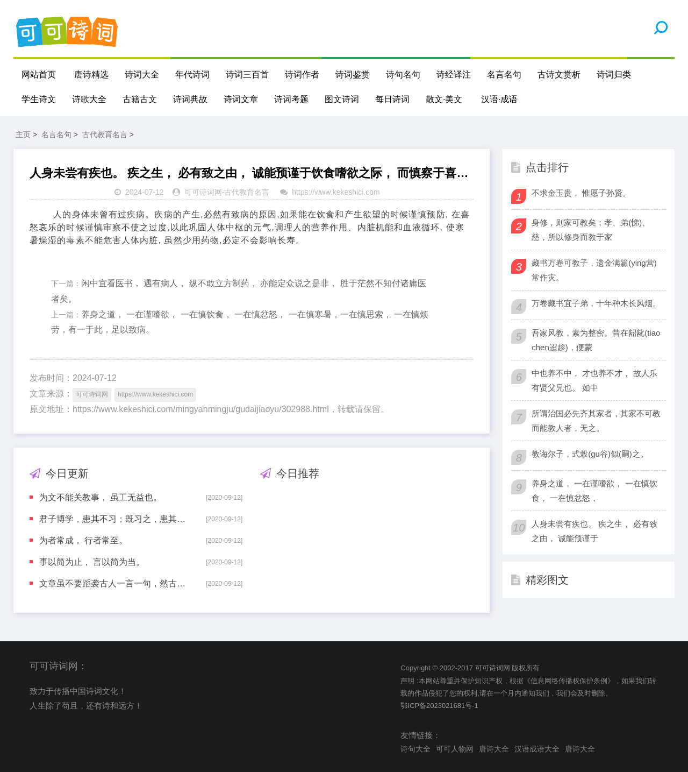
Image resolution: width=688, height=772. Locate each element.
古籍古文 (140, 99)
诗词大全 (142, 74)
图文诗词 (342, 99)
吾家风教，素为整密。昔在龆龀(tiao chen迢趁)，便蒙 (596, 340)
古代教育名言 (104, 134)
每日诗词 (392, 99)
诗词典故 (190, 99)
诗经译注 (453, 74)
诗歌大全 (89, 99)
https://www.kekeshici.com (335, 192)
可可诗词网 (203, 192)
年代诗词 (192, 74)
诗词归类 (614, 74)
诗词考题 (291, 99)
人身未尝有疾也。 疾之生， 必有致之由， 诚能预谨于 (594, 531)
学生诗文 (39, 99)
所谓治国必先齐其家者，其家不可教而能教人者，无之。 (596, 421)
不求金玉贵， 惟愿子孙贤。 (581, 192)
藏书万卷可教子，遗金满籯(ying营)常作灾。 (594, 270)
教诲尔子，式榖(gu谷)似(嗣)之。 (590, 453)
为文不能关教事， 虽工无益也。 (100, 497)
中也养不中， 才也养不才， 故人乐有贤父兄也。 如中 (594, 380)
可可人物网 (455, 749)
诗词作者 (302, 74)
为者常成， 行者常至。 (83, 540)
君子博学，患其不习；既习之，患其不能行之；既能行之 (115, 518)
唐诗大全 (494, 749)
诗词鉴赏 (352, 74)
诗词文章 (241, 99)
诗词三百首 (247, 74)
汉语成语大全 (537, 749)
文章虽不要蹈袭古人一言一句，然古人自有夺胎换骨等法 (115, 583)
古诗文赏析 (559, 74)
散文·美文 (444, 99)
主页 (23, 134)
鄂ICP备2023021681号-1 (439, 706)
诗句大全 (415, 749)
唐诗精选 (91, 74)
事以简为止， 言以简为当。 (92, 561)
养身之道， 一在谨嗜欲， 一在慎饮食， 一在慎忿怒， (594, 490)
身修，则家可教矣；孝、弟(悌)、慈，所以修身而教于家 (591, 230)
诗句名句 (403, 74)
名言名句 (504, 74)
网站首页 (39, 74)
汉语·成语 (499, 99)
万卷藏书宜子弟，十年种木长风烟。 (596, 303)
